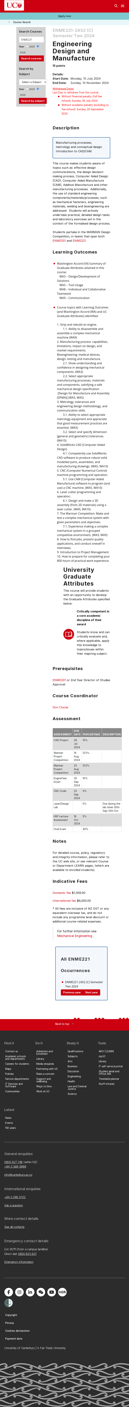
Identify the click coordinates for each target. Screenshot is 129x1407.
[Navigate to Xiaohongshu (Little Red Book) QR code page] (62, 1292)
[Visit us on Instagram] (19, 1292)
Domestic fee (62, 893)
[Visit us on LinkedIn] (30, 1292)
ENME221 (79, 240)
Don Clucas (60, 707)
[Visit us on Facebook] (8, 1292)
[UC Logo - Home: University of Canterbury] (14, 5)
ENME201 (59, 240)
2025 (32, 46)
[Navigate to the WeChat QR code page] (40, 1292)
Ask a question (13, 1205)
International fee (64, 900)
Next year (91, 992)
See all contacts (14, 1227)
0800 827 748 (13, 1162)
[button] (64, 16)
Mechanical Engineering (74, 936)
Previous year (72, 992)
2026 (23, 52)
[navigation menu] (122, 6)
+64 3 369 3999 (15, 1166)
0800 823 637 (27, 1254)
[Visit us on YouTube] (51, 1292)
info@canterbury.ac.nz (18, 1175)
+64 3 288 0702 (15, 1197)
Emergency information (18, 1262)
